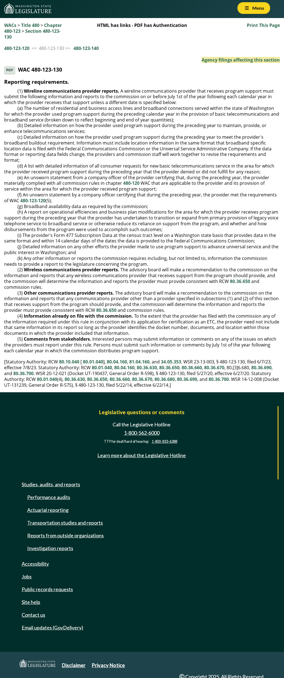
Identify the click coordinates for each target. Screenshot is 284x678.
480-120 (131, 183)
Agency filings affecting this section (241, 60)
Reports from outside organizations (65, 535)
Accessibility (35, 564)
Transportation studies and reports (65, 523)
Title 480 (30, 25)
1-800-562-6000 (141, 433)
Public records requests (47, 589)
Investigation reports (50, 548)
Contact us (33, 615)
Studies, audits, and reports (51, 484)
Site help (31, 602)
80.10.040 (69, 362)
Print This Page (263, 25)
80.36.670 (214, 368)
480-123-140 (86, 48)
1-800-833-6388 (164, 441)
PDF (9, 70)
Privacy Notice (108, 665)
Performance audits (48, 497)
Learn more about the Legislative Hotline (141, 455)
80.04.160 (117, 362)
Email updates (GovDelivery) (52, 627)
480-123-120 (16, 48)
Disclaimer (73, 665)
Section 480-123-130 (32, 34)
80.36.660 (192, 368)
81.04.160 (139, 362)
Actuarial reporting (48, 510)
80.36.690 (261, 368)
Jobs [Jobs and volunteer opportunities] (27, 576)
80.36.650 (240, 281)
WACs (10, 25)
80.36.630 (147, 368)
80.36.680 (164, 379)
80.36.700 (23, 373)
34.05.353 (171, 362)
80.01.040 (93, 362)
